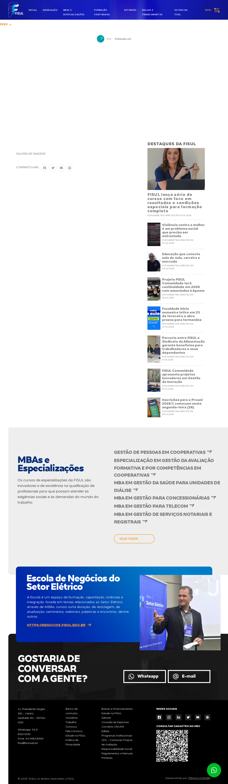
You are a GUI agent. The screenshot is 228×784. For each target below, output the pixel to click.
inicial (33, 10)
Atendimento (214, 770)
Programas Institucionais (116, 735)
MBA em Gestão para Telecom (151, 506)
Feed (4, 24)
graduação (50, 10)
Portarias (107, 758)
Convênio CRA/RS (112, 727)
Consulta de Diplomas (115, 722)
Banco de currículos (72, 711)
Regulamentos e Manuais (117, 753)
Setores (106, 718)
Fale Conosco (74, 731)
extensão (130, 10)
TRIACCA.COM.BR (199, 778)
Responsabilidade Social (116, 749)
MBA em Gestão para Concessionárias (161, 498)
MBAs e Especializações (74, 11)
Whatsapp (148, 676)
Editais (105, 731)
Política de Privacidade (73, 742)
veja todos (128, 539)
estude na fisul (183, 10)
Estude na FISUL (76, 735)
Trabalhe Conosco (71, 724)
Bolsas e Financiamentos (117, 709)
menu (208, 10)
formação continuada (102, 11)
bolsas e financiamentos (152, 11)
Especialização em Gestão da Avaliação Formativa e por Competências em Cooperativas (164, 468)
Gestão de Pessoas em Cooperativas (159, 452)
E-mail (189, 676)
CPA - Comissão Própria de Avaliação (116, 742)
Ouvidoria (71, 718)
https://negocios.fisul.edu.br (56, 625)
